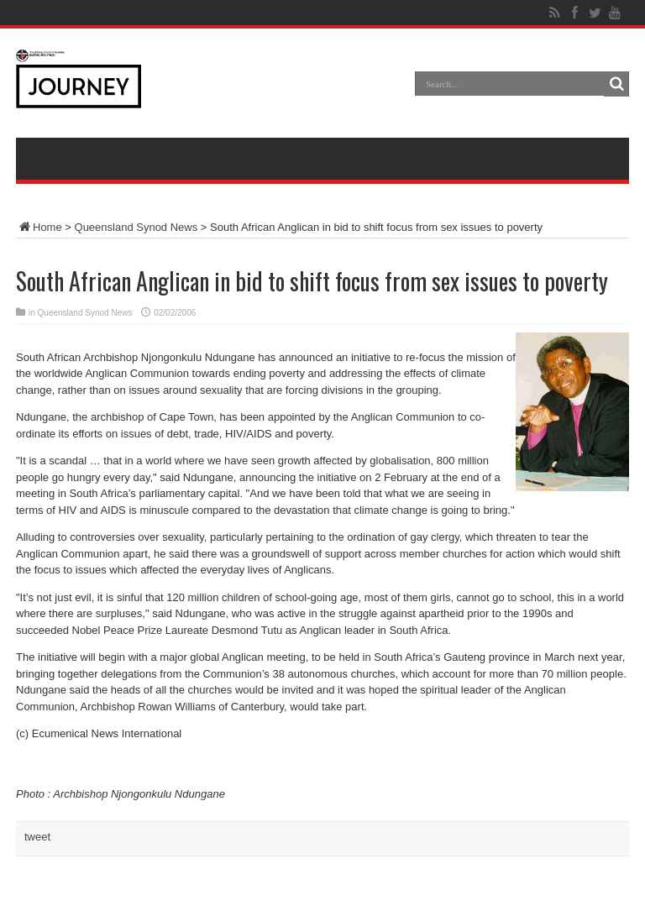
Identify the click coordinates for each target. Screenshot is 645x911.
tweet (37, 836)
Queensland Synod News (136, 227)
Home (39, 227)
